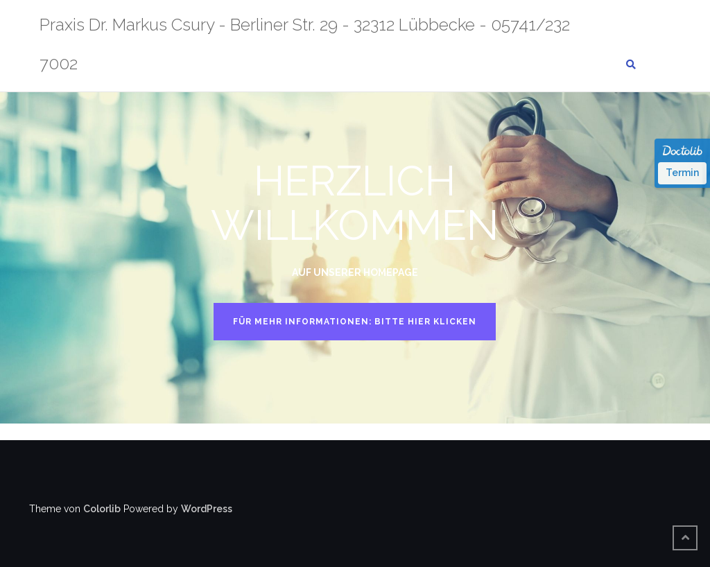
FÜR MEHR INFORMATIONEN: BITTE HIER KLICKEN (354, 321)
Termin (682, 172)
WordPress (206, 508)
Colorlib (102, 508)
